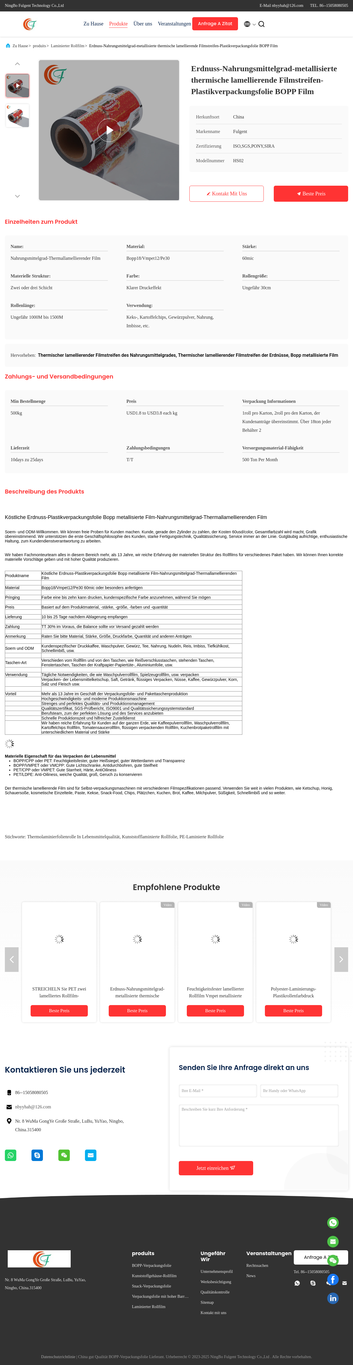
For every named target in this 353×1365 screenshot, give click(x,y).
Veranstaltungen (172, 24)
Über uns (142, 24)
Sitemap (207, 1302)
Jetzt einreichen (216, 1168)
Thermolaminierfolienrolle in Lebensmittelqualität (73, 836)
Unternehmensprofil (217, 1271)
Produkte (118, 24)
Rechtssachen (257, 1265)
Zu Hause (93, 24)
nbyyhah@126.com (33, 1106)
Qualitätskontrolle (215, 1292)
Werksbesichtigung (216, 1282)
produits (39, 46)
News (250, 1276)
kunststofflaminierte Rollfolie (149, 836)
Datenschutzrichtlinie (58, 1357)
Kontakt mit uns (229, 194)
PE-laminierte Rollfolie (201, 836)
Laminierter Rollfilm (67, 46)
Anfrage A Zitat (215, 23)
